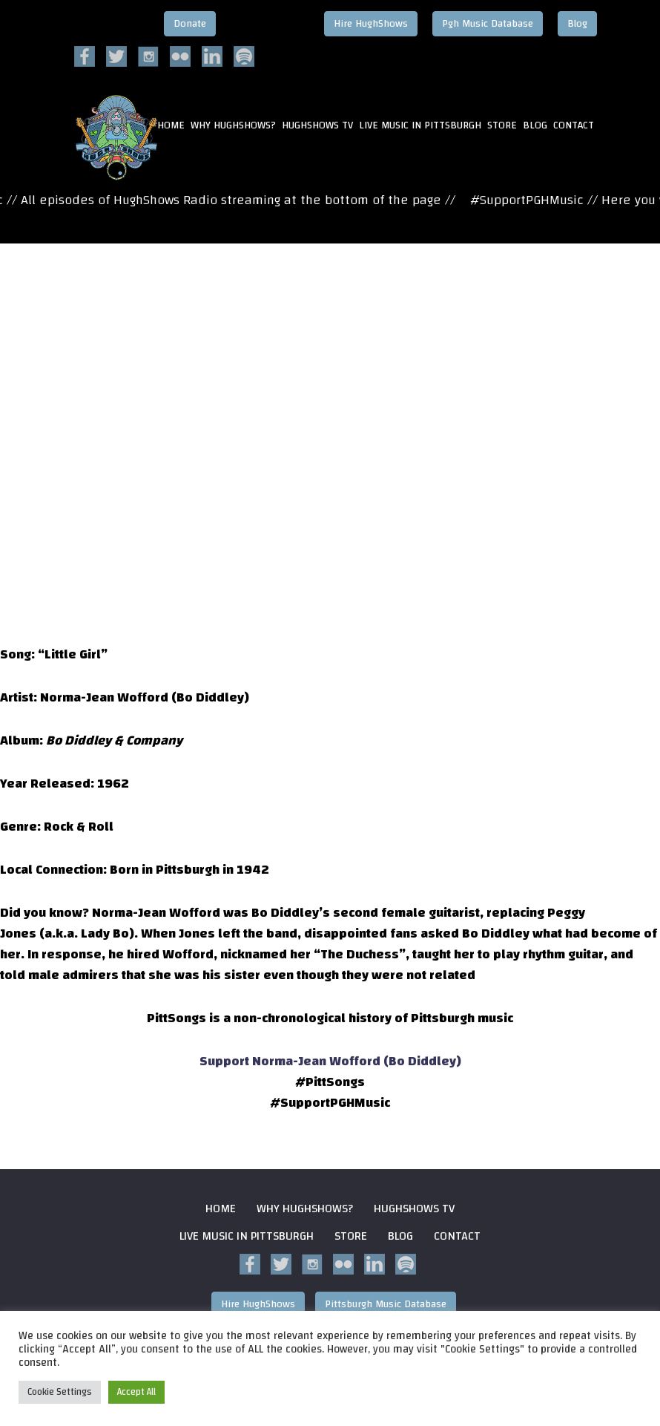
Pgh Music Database (487, 23)
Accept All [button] (136, 1392)
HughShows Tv (317, 126)
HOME (171, 126)
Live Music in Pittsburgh (420, 126)
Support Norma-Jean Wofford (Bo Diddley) (330, 1061)
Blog (577, 23)
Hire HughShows (371, 23)
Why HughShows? (233, 126)
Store (502, 126)
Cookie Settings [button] (59, 1392)
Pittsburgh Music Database (385, 1304)
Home (220, 1208)
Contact (573, 126)
